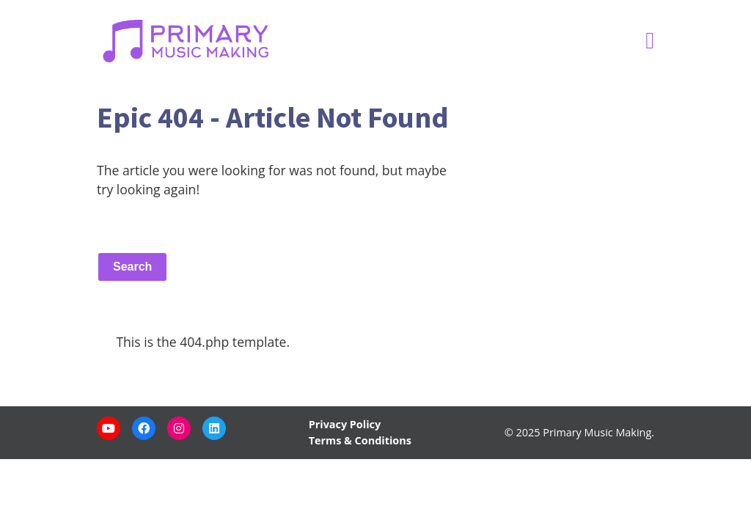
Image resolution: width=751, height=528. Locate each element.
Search (132, 266)
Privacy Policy (345, 424)
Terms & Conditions (360, 440)
